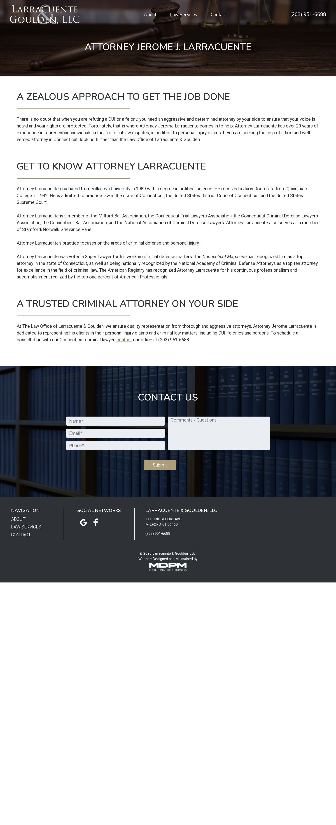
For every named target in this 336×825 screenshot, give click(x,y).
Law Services (183, 15)
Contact (218, 15)
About (150, 15)
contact (124, 339)
